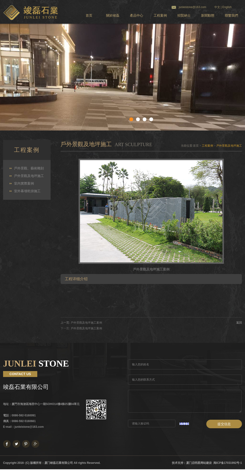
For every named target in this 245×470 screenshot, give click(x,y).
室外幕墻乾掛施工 (27, 191)
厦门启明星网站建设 (199, 463)
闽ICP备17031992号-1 (227, 463)
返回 (239, 322)
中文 (217, 7)
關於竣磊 (112, 15)
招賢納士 (184, 15)
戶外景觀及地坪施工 (29, 176)
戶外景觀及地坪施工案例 (86, 322)
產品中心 (136, 15)
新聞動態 (207, 15)
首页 (89, 15)
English (226, 7)
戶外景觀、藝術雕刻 (29, 168)
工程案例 (160, 15)
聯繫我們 (231, 15)
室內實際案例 (24, 183)
